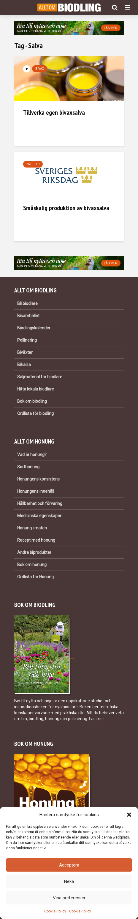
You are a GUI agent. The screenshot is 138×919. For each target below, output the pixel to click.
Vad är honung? (32, 454)
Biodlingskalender (33, 328)
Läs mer (96, 718)
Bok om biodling (32, 401)
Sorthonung (28, 466)
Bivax (39, 68)
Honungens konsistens (38, 479)
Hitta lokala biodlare (35, 389)
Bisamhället (28, 315)
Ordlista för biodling (35, 413)
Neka (69, 881)
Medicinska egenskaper (39, 515)
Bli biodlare (27, 303)
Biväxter (25, 352)
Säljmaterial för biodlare (39, 376)
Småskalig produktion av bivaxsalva (66, 208)
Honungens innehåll (35, 491)
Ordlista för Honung (35, 576)
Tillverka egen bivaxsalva (54, 112)
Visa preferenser (69, 898)
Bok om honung (32, 564)
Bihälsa (24, 364)
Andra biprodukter (34, 552)
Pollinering (27, 340)
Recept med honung (36, 540)
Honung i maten (32, 528)
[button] (129, 815)
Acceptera (69, 865)
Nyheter (32, 164)
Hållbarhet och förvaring (39, 503)
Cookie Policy (55, 911)
